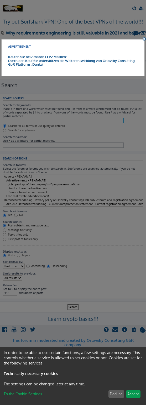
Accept (133, 394)
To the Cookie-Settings (23, 394)
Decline (116, 394)
